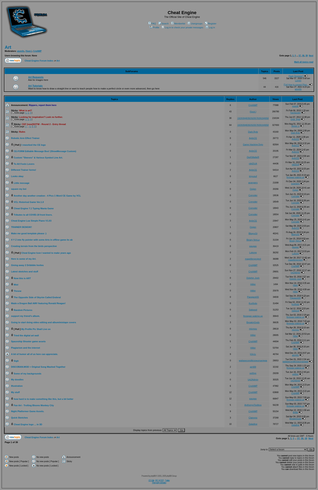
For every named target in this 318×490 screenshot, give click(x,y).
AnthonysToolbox (253, 405)
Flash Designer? (298, 76)
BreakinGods (253, 322)
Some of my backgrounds (27, 373)
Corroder (253, 195)
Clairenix (253, 417)
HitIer (253, 284)
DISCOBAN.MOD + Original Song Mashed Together (38, 367)
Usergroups (195, 23)
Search (163, 23)
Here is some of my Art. (23, 259)
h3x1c (253, 354)
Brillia (295, 412)
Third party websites (159, 483)
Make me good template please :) (28, 233)
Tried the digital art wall (26, 335)
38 (303, 56)
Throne (17, 291)
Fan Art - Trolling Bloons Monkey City (34, 405)
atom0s (20, 51)
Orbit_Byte (295, 119)
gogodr (295, 106)
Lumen (298, 81)
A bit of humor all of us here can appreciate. (34, 354)
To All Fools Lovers (24, 164)
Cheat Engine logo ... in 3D (28, 424)
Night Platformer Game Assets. (27, 411)
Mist (16, 284)
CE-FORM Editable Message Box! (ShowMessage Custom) (45, 151)
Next (311, 56)
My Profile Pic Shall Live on (36, 329)
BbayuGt (253, 233)
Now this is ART (22, 278)
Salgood (253, 309)
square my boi (18, 189)
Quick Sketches (19, 417)
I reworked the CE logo (33, 145)
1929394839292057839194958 (253, 118)
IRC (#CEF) (159, 480)
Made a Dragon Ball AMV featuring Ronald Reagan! (38, 303)
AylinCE (253, 138)
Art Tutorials (35, 85)
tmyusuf (253, 176)
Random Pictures (23, 310)
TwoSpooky (295, 113)
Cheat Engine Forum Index (39, 60)
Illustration (17, 386)
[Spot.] (28, 51)
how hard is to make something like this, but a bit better (43, 399)
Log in (210, 27)
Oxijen (253, 189)
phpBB (153, 476)
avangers (253, 182)
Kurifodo (253, 303)
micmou (253, 328)
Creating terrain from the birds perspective (34, 246)
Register (210, 23)
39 (307, 56)
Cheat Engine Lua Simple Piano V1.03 (31, 220)
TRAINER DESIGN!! (21, 227)
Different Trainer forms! (23, 170)
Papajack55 (253, 297)
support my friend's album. (25, 316)
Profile (154, 27)
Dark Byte (253, 132)
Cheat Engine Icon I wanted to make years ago (46, 253)
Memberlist (178, 23)
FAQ (152, 23)
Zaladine (253, 424)
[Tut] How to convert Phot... (298, 85)
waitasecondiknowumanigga (253, 360)
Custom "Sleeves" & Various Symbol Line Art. (38, 157)
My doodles (17, 379)
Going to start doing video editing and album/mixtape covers (43, 322)
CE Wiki (151, 480)
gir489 (253, 367)
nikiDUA (253, 163)
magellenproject (253, 259)
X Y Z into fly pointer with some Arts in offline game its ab (42, 240)
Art (8, 47)
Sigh (16, 361)
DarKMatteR (253, 157)
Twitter (167, 480)
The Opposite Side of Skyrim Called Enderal (37, 297)
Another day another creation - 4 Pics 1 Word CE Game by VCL (47, 195)
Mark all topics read (303, 62)
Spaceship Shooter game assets (28, 341)
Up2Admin (295, 273)
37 (300, 56)
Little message (21, 183)
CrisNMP (37, 51)
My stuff (15, 392)
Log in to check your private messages (182, 27)
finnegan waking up (295, 177)
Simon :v (295, 126)
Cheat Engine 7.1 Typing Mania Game (34, 208)
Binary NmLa (253, 240)
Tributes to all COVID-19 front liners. (33, 215)
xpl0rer (253, 373)
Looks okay (17, 176)
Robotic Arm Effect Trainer (25, 138)
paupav (253, 246)
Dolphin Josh (253, 278)
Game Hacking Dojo (253, 144)
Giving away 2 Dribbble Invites (27, 265)
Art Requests (35, 77)
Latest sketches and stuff (24, 271)
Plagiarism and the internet (25, 348)
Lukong (253, 252)
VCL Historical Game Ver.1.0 (29, 202)
